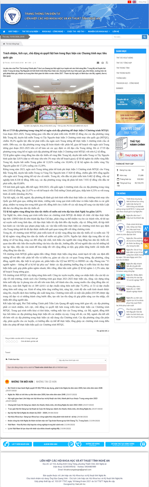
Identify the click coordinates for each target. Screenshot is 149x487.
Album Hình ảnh (50, 444)
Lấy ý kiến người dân (20, 444)
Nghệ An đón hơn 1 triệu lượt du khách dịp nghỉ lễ (130, 218)
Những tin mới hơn (22, 381)
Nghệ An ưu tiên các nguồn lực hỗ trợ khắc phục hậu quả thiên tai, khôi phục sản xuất (130, 302)
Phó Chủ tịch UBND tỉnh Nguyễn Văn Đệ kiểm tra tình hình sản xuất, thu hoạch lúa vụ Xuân (130, 314)
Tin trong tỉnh (122, 68)
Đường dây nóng (91, 445)
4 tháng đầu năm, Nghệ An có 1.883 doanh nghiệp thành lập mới (129, 290)
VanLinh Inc (80, 484)
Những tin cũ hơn (46, 381)
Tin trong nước (123, 73)
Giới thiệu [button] (13, 32)
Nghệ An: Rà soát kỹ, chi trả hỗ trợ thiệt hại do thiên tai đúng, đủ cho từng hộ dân (134, 242)
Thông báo (121, 78)
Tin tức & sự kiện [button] (31, 32)
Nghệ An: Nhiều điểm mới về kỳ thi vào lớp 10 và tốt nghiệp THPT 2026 (130, 279)
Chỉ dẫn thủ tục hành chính (124, 445)
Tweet (7, 352)
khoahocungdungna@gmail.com (77, 469)
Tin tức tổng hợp (124, 63)
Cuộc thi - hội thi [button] (76, 32)
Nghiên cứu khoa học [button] (99, 32)
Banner (119, 88)
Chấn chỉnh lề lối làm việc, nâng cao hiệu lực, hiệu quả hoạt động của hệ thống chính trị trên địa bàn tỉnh (129, 229)
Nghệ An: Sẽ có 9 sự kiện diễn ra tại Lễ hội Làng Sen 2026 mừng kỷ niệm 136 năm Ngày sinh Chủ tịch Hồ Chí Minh (130, 255)
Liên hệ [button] (116, 31)
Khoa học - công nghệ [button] (53, 32)
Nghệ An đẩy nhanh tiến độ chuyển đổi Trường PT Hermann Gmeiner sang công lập (129, 267)
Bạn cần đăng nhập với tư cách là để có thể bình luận (38, 367)
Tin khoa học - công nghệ (127, 83)
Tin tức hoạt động (124, 58)
